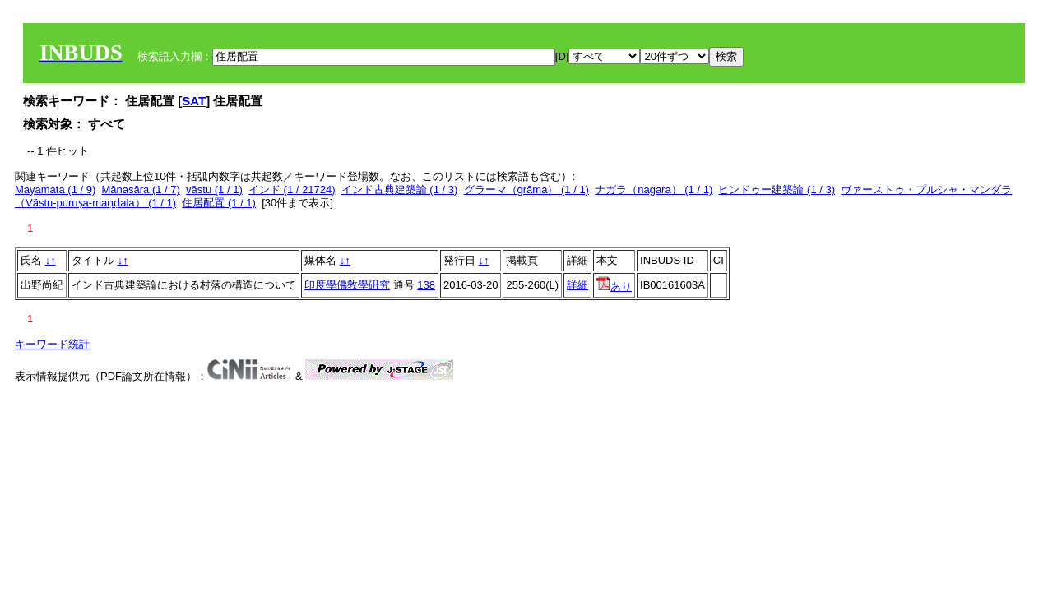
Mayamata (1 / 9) (55, 189)
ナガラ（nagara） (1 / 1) (653, 189)
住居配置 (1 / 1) (219, 203)
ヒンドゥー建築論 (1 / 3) (776, 189)
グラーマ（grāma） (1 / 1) (526, 189)
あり (614, 286)
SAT (194, 101)
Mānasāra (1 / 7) (141, 189)
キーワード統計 (52, 344)
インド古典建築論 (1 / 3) (399, 189)
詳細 (577, 285)
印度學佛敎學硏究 (347, 285)
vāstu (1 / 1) (214, 189)
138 (426, 285)
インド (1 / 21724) (292, 189)
